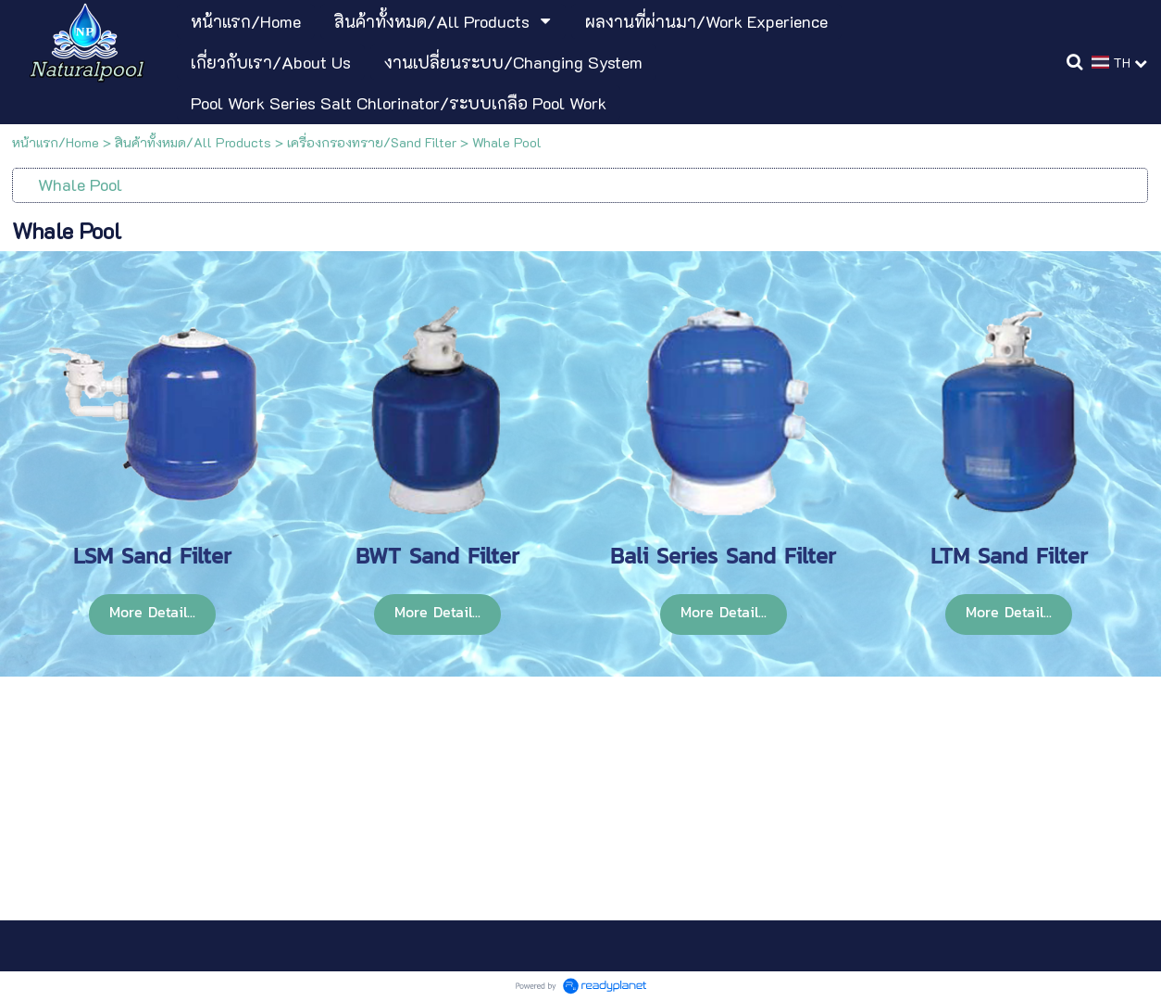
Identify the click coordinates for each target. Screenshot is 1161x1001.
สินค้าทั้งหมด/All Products (193, 142)
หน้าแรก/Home (55, 142)
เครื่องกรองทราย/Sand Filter (371, 142)
